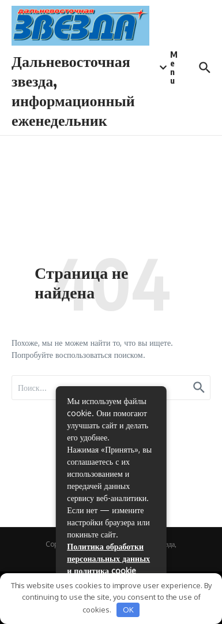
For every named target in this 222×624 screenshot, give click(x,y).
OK (128, 609)
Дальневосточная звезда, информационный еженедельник (73, 90)
